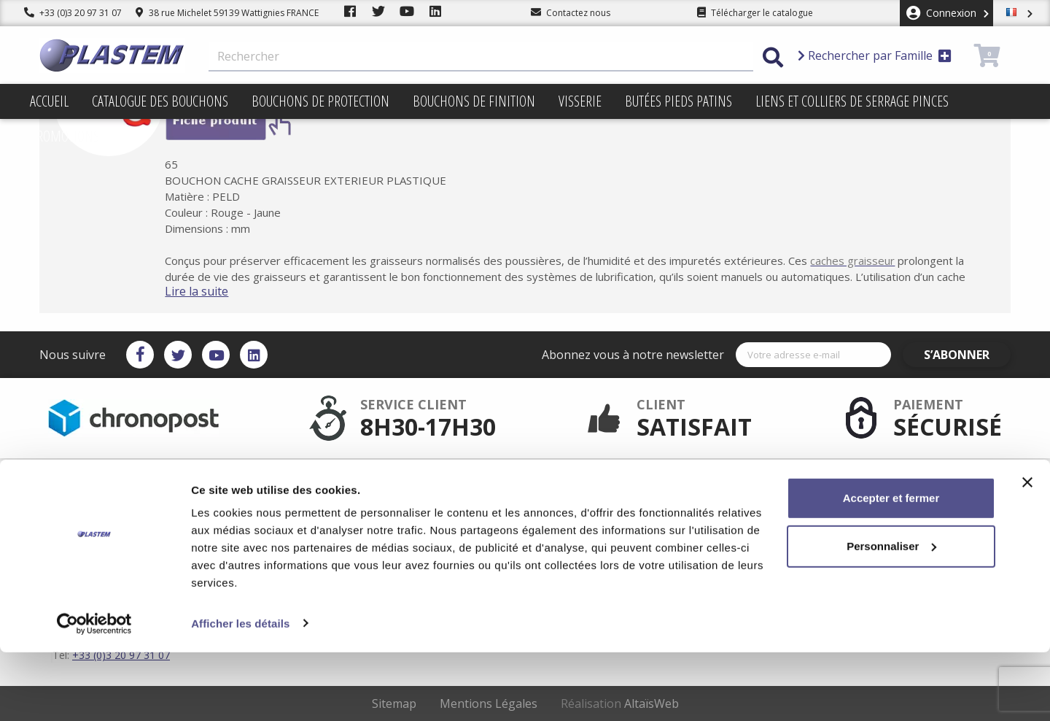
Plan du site (573, 517)
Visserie (580, 101)
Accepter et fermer (891, 567)
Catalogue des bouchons (160, 101)
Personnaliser (891, 615)
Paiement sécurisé (433, 493)
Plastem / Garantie (434, 505)
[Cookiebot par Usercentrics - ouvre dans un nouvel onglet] (94, 692)
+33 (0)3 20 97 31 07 (73, 13)
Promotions (64, 136)
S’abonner (968, 355)
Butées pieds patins (678, 101)
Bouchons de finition (474, 101)
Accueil (49, 101)
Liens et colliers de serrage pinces (852, 101)
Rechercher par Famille (875, 55)
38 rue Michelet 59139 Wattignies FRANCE (227, 13)
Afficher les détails (240, 692)
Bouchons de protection (320, 101)
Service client (422, 481)
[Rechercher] (481, 57)
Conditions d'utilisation (597, 505)
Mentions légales (584, 493)
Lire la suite (218, 291)
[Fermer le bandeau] (1027, 552)
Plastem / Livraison (588, 481)
